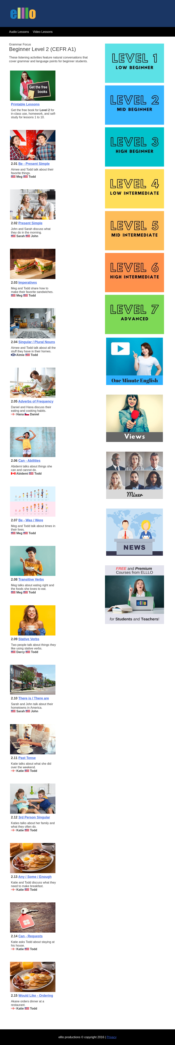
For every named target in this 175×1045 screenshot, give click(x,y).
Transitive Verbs (31, 579)
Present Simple (30, 223)
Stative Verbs (28, 639)
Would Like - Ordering (35, 995)
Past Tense (27, 758)
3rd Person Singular (34, 817)
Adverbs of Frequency (35, 401)
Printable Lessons (25, 104)
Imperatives (27, 282)
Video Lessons (43, 31)
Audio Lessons (19, 31)
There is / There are (33, 698)
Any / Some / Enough (34, 877)
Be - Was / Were (30, 520)
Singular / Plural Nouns (36, 342)
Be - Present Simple (34, 164)
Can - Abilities (29, 461)
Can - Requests (30, 936)
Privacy (111, 1037)
